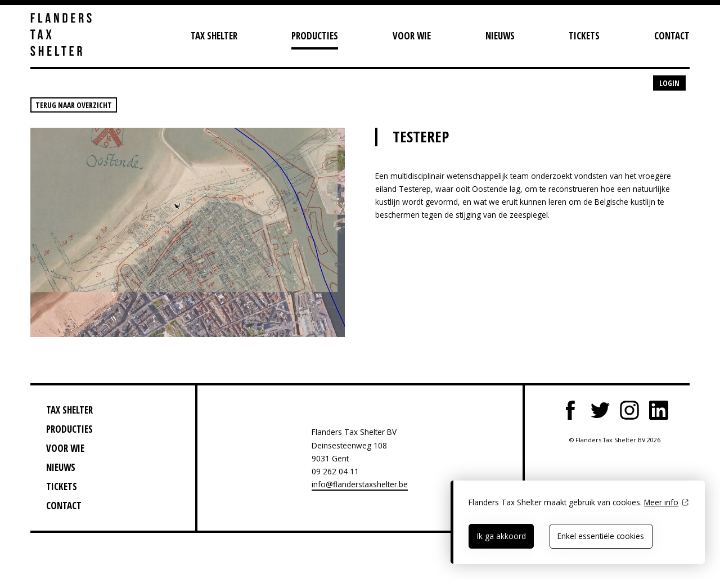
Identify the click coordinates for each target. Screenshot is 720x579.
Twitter (600, 410)
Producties (314, 35)
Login (669, 83)
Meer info (661, 502)
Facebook (570, 410)
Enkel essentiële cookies (600, 536)
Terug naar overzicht (73, 105)
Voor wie (412, 35)
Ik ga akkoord (501, 536)
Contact (672, 35)
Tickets (584, 35)
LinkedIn (658, 410)
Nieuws (500, 35)
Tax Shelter (214, 35)
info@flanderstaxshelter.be (360, 484)
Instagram (629, 410)
